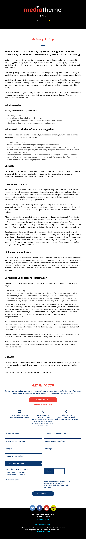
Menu (43, 16)
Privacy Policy (43, 519)
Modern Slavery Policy (43, 524)
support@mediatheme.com (19, 417)
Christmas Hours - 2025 (43, 405)
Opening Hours (42, 400)
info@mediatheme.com (20, 415)
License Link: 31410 (43, 531)
